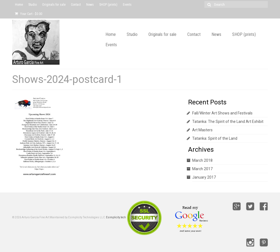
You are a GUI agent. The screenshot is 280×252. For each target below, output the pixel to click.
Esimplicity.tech (116, 217)
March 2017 (202, 169)
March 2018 (202, 160)
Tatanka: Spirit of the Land (214, 138)
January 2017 (204, 177)
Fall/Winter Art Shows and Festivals (222, 113)
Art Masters (202, 130)
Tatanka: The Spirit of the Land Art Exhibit (227, 121)
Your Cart (28, 14)
